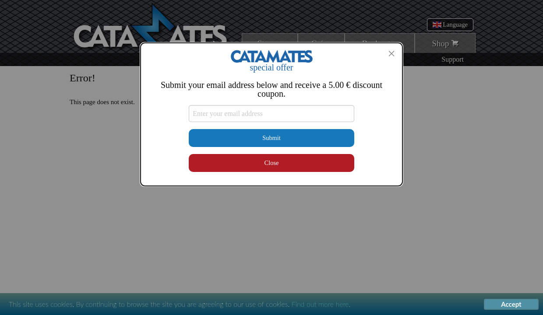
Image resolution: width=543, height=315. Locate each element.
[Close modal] (391, 53)
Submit (271, 137)
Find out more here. (321, 304)
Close (271, 162)
